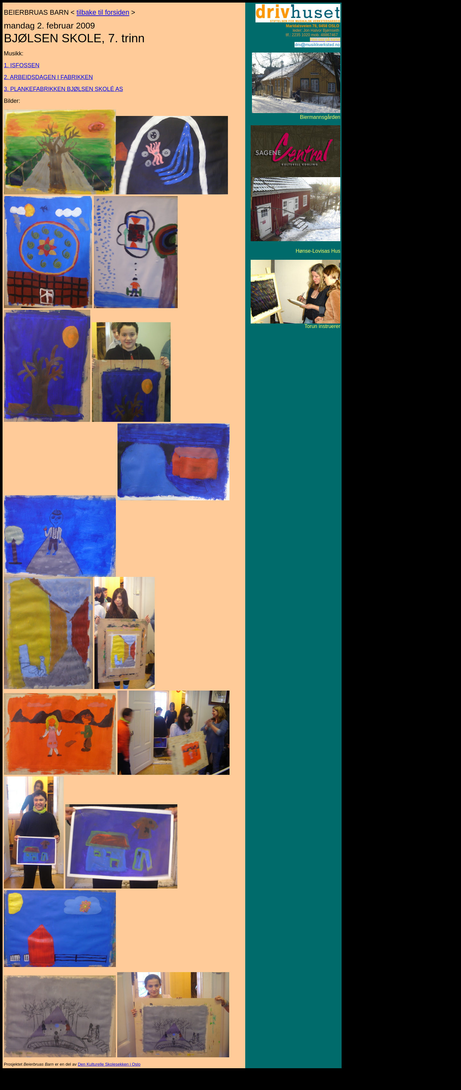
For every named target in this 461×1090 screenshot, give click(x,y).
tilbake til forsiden (103, 12)
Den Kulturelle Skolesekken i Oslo (109, 1064)
